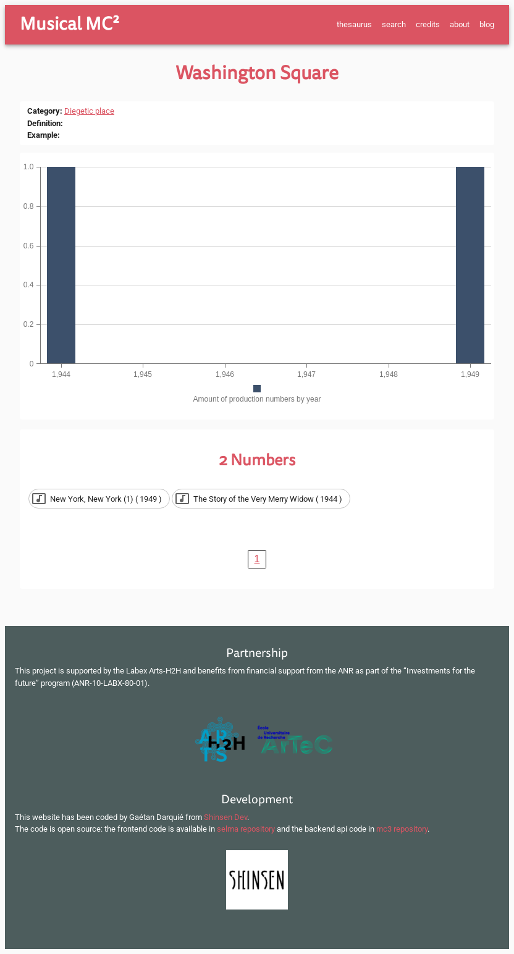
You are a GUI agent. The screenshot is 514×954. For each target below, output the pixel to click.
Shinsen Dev (225, 817)
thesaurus (354, 24)
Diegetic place (89, 111)
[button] (99, 499)
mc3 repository (402, 829)
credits (428, 24)
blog (486, 24)
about (460, 24)
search (394, 24)
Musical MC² (69, 24)
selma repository (246, 829)
